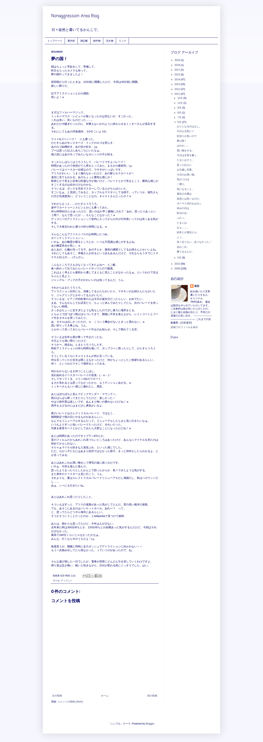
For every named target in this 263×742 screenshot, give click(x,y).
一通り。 (182, 184)
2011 (178, 93)
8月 (179, 112)
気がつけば (183, 179)
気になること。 (185, 189)
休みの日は (183, 208)
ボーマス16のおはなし (189, 203)
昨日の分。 (183, 213)
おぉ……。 (183, 227)
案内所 (71, 40)
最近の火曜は (184, 193)
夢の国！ (182, 140)
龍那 (196, 286)
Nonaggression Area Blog (75, 16)
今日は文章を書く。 (188, 155)
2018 (178, 65)
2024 (178, 60)
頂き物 (109, 40)
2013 (178, 84)
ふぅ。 (180, 237)
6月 (179, 122)
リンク (122, 40)
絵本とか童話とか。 (188, 232)
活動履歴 (186, 322)
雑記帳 (84, 40)
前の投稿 (152, 695)
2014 (178, 79)
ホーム (104, 695)
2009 (178, 268)
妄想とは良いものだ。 (189, 198)
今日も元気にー (185, 131)
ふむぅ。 (182, 217)
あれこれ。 (183, 246)
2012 (178, 89)
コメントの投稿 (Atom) (70, 701)
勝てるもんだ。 (185, 251)
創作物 (97, 40)
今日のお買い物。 (187, 174)
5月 (179, 257)
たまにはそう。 (185, 160)
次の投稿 (57, 695)
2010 (178, 263)
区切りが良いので (187, 136)
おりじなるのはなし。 (189, 126)
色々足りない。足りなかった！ (194, 242)
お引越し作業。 (185, 169)
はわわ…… (183, 145)
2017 (178, 69)
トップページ (54, 40)
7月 (179, 117)
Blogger (150, 723)
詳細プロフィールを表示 (184, 327)
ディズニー (66, 580)
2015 (178, 74)
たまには (182, 222)
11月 (180, 103)
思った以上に (184, 165)
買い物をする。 (185, 150)
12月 (180, 98)
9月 (179, 107)
